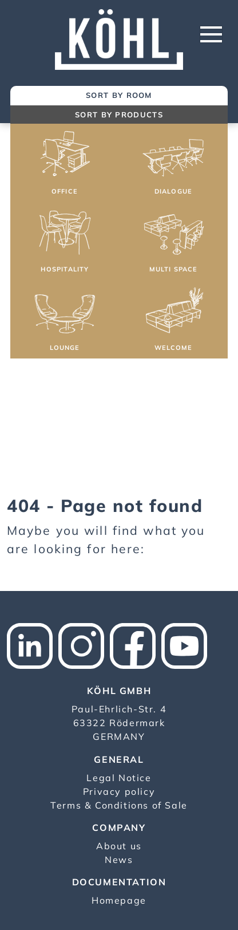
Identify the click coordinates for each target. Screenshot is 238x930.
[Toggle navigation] (211, 34)
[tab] (119, 96)
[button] (64, 164)
